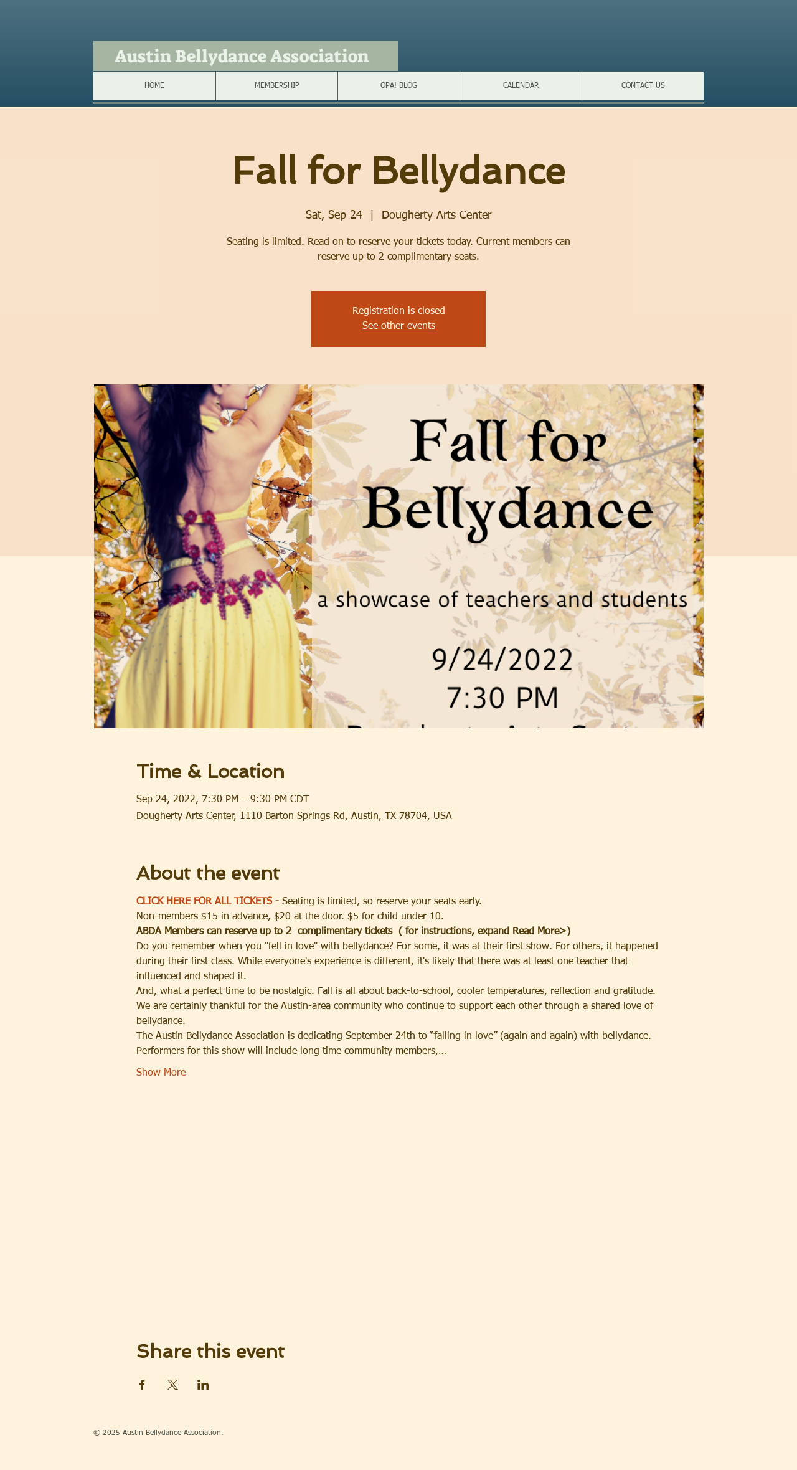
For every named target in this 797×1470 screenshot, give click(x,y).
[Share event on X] (173, 1385)
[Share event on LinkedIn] (203, 1385)
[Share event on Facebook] (142, 1385)
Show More (161, 1073)
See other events (398, 326)
